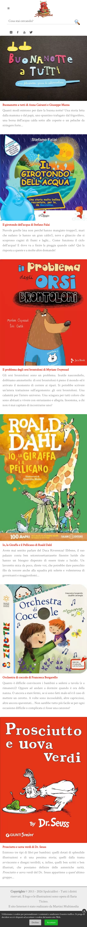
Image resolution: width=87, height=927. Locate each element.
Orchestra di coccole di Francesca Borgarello (30, 677)
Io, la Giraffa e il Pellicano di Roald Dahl (27, 545)
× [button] (84, 911)
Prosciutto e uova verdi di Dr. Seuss (24, 847)
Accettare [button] (51, 922)
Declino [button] (35, 922)
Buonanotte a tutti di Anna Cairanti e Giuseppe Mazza (36, 105)
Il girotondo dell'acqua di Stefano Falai (26, 225)
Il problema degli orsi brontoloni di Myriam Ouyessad (35, 369)
